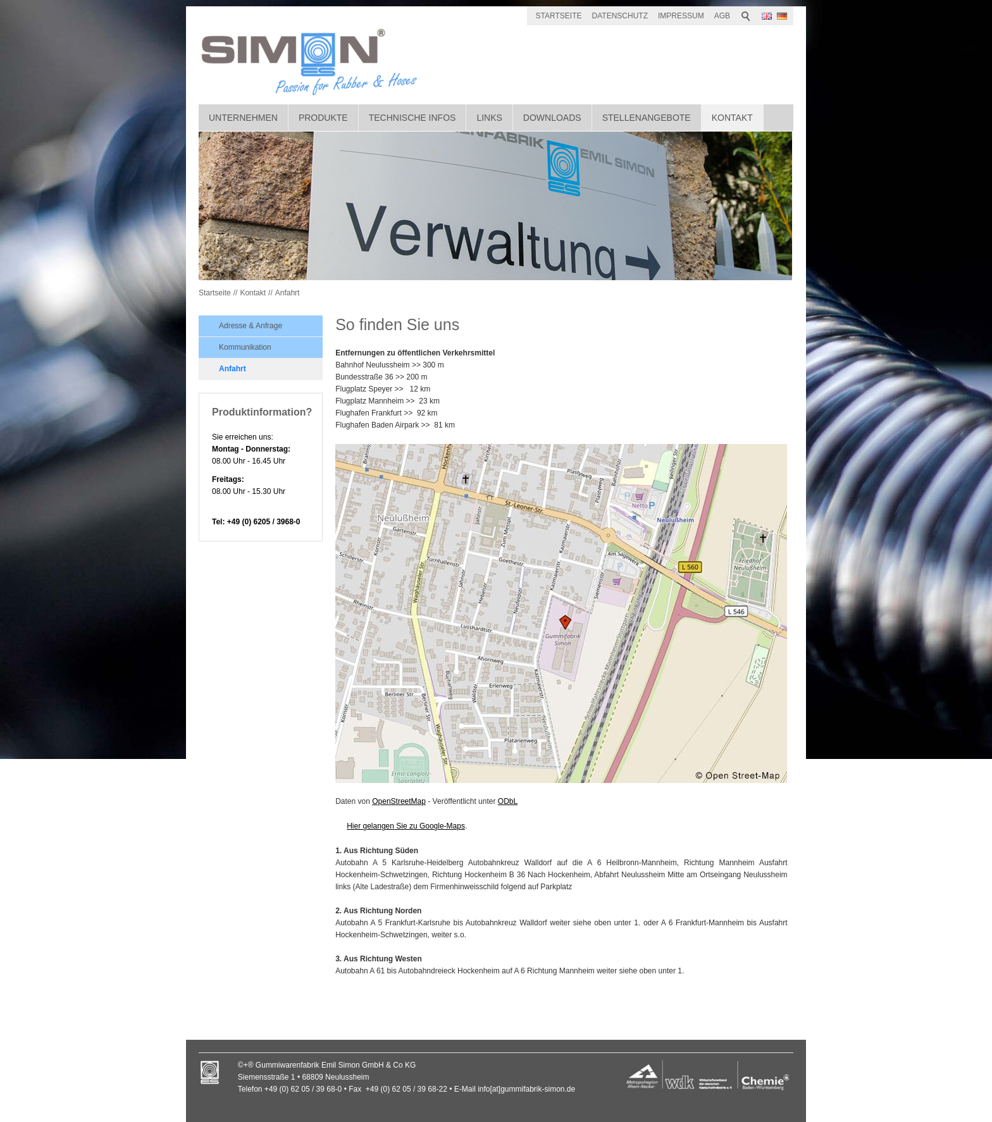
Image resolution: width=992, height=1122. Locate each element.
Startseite (215, 292)
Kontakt (732, 118)
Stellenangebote (646, 118)
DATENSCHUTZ (620, 15)
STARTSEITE (559, 15)
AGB (722, 15)
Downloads (552, 118)
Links (489, 118)
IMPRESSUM (681, 15)
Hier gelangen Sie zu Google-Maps (406, 826)
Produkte (323, 118)
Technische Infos (412, 118)
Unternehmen (243, 118)
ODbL (508, 801)
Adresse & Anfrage (250, 325)
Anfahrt (287, 292)
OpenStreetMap (399, 801)
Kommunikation (245, 347)
